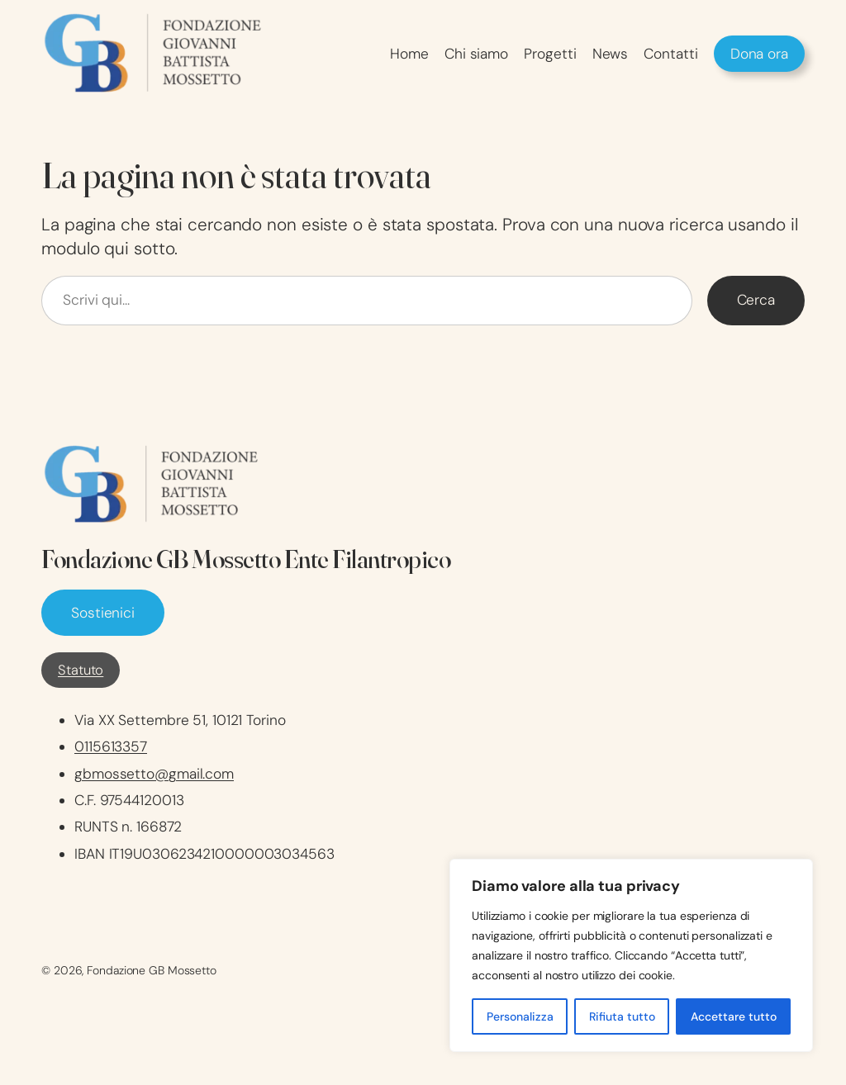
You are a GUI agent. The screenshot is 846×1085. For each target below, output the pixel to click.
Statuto (80, 670)
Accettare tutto (734, 1016)
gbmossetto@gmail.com (154, 774)
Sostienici (103, 613)
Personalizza (520, 1016)
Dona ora (759, 54)
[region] (631, 955)
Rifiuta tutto (622, 1016)
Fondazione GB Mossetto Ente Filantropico (245, 559)
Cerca (756, 300)
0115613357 (110, 746)
